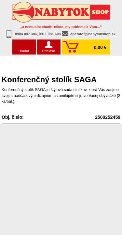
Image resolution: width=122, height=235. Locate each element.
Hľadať (24, 51)
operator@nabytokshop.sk (92, 34)
